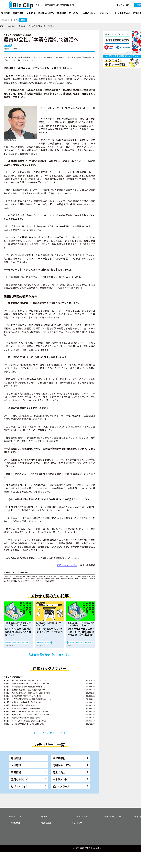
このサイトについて (80, 816)
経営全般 (22, 26)
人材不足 (16, 765)
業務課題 (8, 642)
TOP (1, 26)
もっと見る (48, 733)
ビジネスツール (61, 786)
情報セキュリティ (62, 765)
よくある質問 (14, 823)
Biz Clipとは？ (123, 5)
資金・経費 (25, 642)
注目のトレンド (19, 779)
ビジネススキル (19, 786)
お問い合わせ (46, 823)
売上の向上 (59, 772)
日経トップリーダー (67, 565)
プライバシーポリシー (112, 816)
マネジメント (11, 26)
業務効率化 (59, 758)
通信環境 (16, 758)
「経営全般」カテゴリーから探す (49, 654)
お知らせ (44, 816)
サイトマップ (77, 823)
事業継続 (16, 772)
